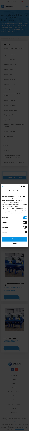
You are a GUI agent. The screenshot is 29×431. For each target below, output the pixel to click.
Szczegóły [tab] (12, 190)
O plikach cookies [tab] (22, 190)
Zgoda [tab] (4, 190)
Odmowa (14, 243)
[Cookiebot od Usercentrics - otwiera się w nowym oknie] (20, 186)
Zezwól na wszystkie (14, 239)
